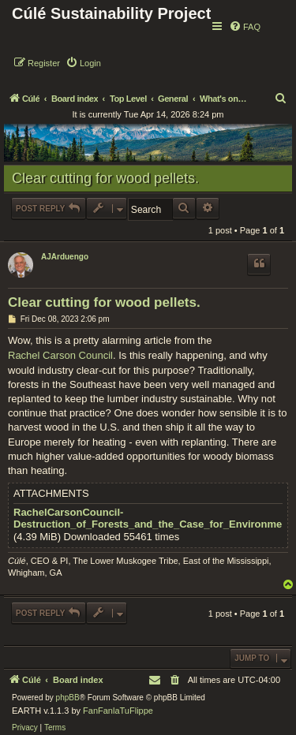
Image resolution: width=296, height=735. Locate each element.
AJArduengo (64, 256)
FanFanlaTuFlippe (118, 710)
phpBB (68, 697)
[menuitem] (244, 26)
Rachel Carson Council (60, 355)
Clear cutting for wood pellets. (105, 178)
